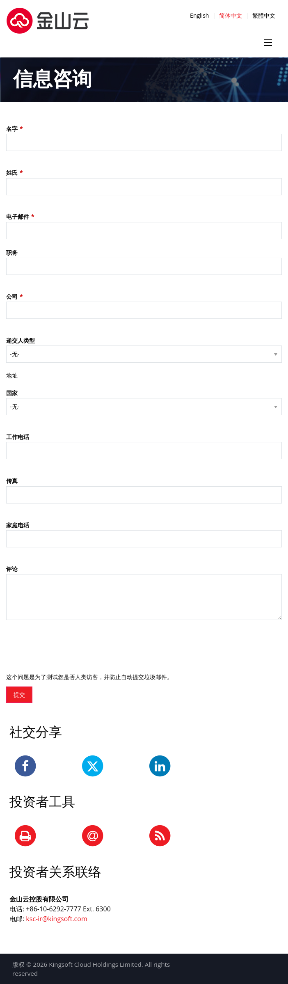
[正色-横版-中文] (48, 16)
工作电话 (17, 437)
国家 (12, 393)
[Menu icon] (268, 42)
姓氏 (12, 172)
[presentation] (68, 644)
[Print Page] (25, 836)
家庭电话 (17, 525)
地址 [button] (12, 375)
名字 (12, 129)
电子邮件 (17, 216)
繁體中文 (263, 15)
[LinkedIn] (160, 766)
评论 (12, 569)
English (199, 15)
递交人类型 (20, 340)
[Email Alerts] (92, 836)
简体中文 (230, 15)
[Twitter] (92, 766)
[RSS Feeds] (160, 836)
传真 (12, 481)
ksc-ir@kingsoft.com (56, 918)
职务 (12, 252)
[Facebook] (25, 766)
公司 (12, 296)
